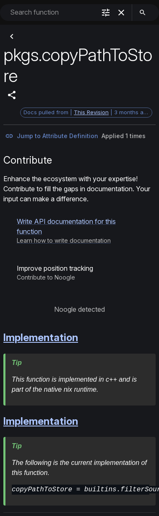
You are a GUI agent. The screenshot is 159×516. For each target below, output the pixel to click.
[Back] (11, 36)
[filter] (105, 12)
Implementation (40, 337)
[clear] (121, 12)
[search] (143, 12)
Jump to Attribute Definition (51, 136)
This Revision (91, 112)
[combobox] (52, 12)
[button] (79, 231)
